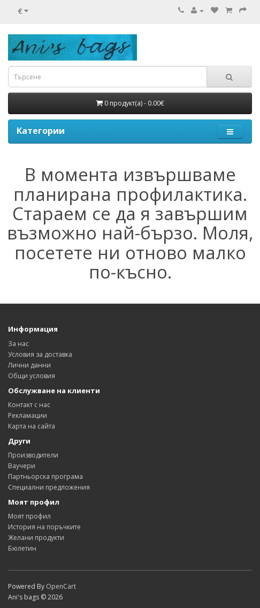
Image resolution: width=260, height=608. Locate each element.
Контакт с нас (29, 404)
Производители (33, 455)
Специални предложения (49, 487)
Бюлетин (22, 548)
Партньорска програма (45, 476)
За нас (18, 343)
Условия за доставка (40, 354)
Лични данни (29, 365)
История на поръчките (44, 526)
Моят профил (29, 516)
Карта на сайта (31, 426)
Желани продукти (36, 537)
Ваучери (21, 465)
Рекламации (27, 415)
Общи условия (31, 375)
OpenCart (61, 586)
